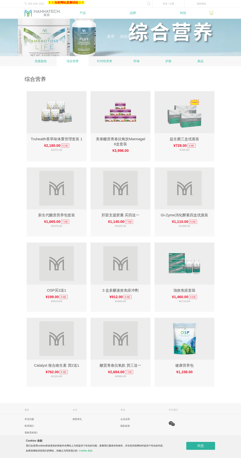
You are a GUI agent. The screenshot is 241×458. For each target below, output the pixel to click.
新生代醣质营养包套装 (56, 215)
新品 (200, 61)
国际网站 (201, 3)
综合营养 (73, 61)
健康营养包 (184, 365)
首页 (110, 36)
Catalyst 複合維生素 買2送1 (56, 365)
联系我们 (29, 425)
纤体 (137, 61)
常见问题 (29, 419)
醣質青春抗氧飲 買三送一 (120, 365)
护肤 (169, 61)
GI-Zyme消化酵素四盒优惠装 (184, 215)
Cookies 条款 (86, 450)
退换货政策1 (31, 432)
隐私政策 (125, 425)
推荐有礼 (77, 419)
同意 (200, 446)
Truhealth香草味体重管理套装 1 (56, 139)
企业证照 (125, 419)
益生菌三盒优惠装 (184, 139)
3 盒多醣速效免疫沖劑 (120, 290)
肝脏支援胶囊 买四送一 (120, 215)
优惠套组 (41, 61)
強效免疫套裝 (184, 290)
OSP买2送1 (56, 290)
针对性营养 (104, 61)
